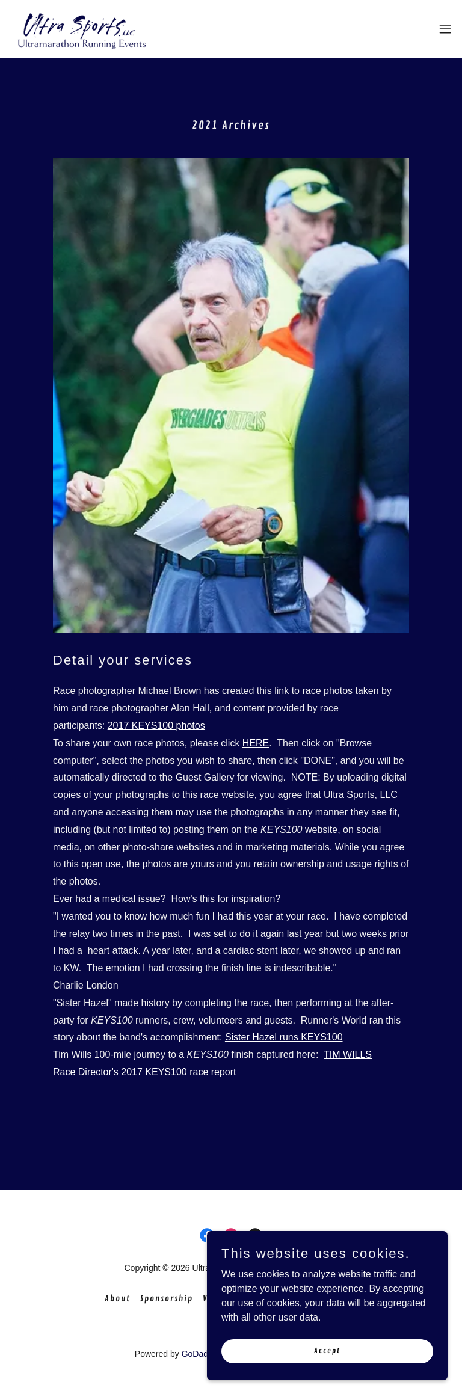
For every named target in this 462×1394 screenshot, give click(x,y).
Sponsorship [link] (166, 1299)
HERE (255, 743)
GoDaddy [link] (199, 1354)
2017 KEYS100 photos (156, 725)
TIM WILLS (348, 1054)
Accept (327, 1351)
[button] (445, 29)
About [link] (118, 1299)
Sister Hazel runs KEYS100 (284, 1037)
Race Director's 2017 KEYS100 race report (144, 1072)
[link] (82, 29)
